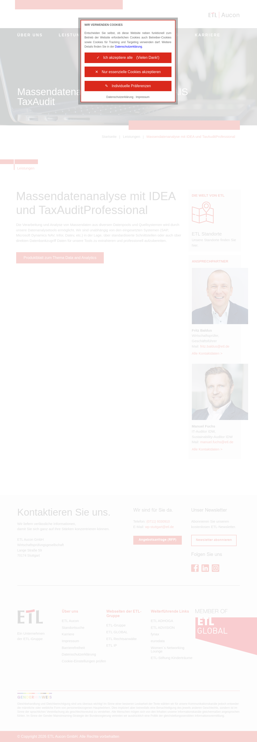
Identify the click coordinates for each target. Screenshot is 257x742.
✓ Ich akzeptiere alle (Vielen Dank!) (128, 58)
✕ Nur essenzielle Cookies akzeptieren (128, 73)
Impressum (143, 99)
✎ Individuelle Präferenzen (128, 88)
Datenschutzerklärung (128, 46)
